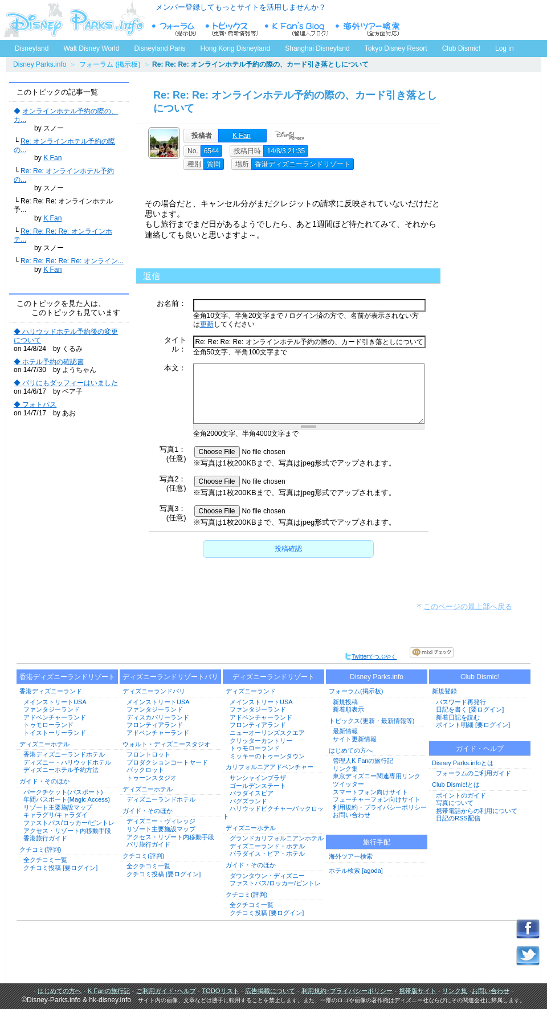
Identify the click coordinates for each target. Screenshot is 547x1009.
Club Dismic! (461, 48)
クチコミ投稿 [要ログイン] (60, 867)
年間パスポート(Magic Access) (66, 799)
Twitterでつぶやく (371, 656)
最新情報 (345, 731)
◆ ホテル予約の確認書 (49, 362)
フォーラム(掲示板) (356, 691)
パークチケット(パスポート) (63, 792)
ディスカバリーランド (157, 717)
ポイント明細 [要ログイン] (473, 724)
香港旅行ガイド (45, 838)
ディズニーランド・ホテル (267, 846)
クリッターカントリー (261, 740)
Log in (504, 48)
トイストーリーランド (54, 732)
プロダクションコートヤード (167, 762)
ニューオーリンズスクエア (267, 732)
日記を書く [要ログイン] (470, 709)
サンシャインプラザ (258, 777)
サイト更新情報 (355, 739)
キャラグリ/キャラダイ (55, 814)
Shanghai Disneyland (317, 48)
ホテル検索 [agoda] (356, 870)
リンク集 (345, 768)
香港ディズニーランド (50, 691)
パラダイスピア (252, 793)
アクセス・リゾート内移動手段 (67, 830)
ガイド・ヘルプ (480, 749)
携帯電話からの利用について (476, 810)
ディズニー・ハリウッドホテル (67, 762)
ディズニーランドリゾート (273, 677)
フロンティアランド (154, 724)
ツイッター (348, 784)
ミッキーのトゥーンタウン (267, 756)
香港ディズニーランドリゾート (67, 677)
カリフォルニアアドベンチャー (269, 766)
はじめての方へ (351, 750)
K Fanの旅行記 (109, 990)
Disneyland (31, 48)
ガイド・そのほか (44, 781)
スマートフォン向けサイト (370, 792)
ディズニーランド (251, 691)
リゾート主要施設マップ (57, 807)
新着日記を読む (458, 717)
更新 (207, 324)
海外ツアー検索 (351, 856)
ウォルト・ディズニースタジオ (166, 744)
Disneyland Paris (159, 48)
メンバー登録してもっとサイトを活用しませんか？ (241, 7)
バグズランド (248, 801)
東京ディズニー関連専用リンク (377, 776)
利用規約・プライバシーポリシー (380, 807)
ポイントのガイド (461, 795)
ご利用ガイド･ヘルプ (166, 990)
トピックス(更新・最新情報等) (371, 720)
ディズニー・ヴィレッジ (160, 821)
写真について (454, 802)
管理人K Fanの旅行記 (363, 760)
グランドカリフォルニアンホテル (277, 838)
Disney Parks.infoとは (462, 762)
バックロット (145, 769)
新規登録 (444, 691)
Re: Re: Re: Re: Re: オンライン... (72, 261)
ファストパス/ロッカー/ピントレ (69, 822)
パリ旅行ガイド (148, 844)
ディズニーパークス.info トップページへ (74, 20)
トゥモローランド (48, 724)
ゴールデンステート (258, 785)
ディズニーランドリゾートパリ (170, 677)
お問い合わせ (351, 814)
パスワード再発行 (461, 701)
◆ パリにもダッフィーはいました (66, 383)
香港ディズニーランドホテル (64, 754)
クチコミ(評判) (40, 849)
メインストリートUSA (55, 701)
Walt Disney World (90, 46)
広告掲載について (270, 990)
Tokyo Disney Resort (396, 48)
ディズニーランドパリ (154, 691)
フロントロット (148, 754)
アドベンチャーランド (54, 717)
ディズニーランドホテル (160, 799)
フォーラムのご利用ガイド (473, 773)
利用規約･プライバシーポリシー (347, 990)
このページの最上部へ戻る (467, 606)
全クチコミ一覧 (45, 859)
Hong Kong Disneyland (235, 48)
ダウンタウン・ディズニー (267, 875)
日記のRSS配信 (458, 818)
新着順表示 (348, 709)
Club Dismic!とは (456, 784)
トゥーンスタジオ (151, 777)
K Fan (52, 158)
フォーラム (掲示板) (109, 64)
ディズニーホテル (44, 744)
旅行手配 (376, 842)
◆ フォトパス (35, 404)
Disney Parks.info (39, 64)
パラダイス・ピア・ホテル (267, 853)
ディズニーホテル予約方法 (61, 769)
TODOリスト (220, 990)
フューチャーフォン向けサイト (377, 799)
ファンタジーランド (51, 709)
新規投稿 (345, 701)
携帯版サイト (417, 990)
